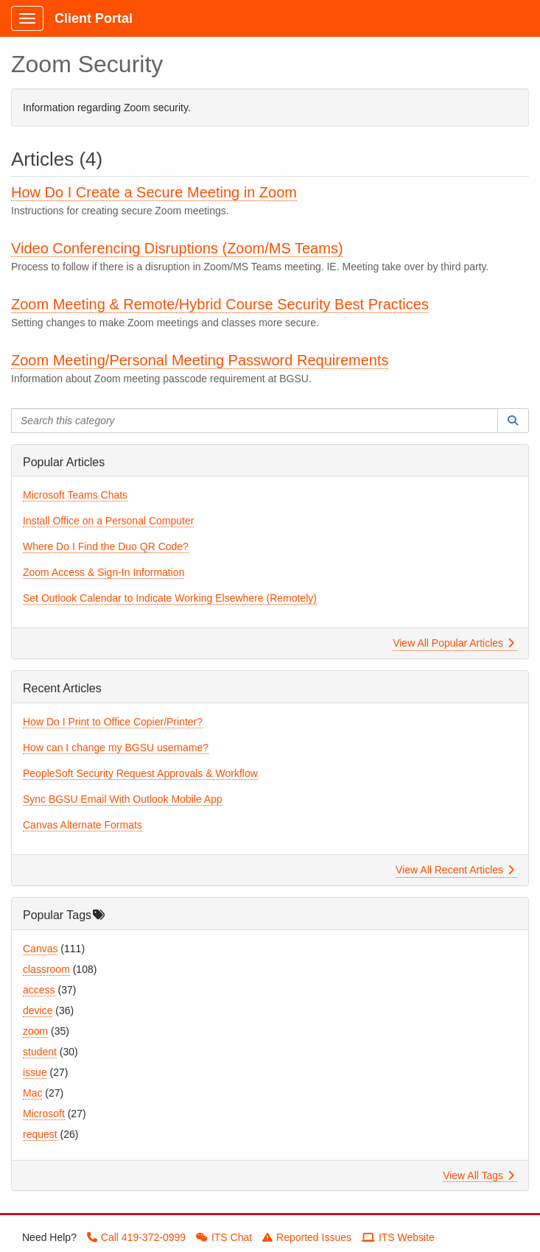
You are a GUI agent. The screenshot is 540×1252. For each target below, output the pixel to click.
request (40, 1134)
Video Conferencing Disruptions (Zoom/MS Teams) (177, 248)
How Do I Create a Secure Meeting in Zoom (154, 192)
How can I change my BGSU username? (115, 747)
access (39, 990)
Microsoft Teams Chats (75, 495)
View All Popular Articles (453, 643)
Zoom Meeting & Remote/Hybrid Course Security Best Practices (220, 304)
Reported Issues (306, 1237)
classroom (46, 969)
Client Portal (94, 18)
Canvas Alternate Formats (82, 825)
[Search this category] (254, 420)
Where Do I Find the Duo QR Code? (106, 546)
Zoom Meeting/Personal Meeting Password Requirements (199, 360)
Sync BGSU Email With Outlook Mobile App (122, 799)
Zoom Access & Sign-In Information (103, 572)
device (37, 1010)
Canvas (40, 948)
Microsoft (44, 1113)
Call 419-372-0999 (136, 1237)
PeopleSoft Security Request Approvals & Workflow (140, 773)
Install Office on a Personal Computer (108, 521)
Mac (32, 1093)
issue (35, 1072)
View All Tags (478, 1175)
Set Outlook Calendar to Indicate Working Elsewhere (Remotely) (170, 598)
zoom (35, 1031)
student (40, 1052)
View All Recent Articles (455, 870)
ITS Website (398, 1237)
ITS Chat (224, 1237)
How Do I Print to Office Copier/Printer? (113, 722)
